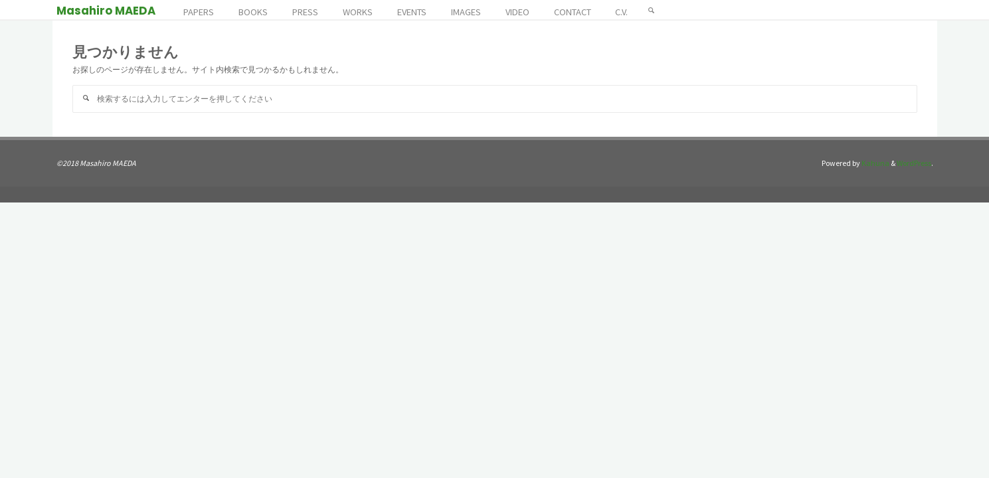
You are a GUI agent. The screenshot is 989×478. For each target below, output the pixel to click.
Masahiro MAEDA (105, 11)
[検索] (652, 10)
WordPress (914, 163)
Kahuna (874, 163)
